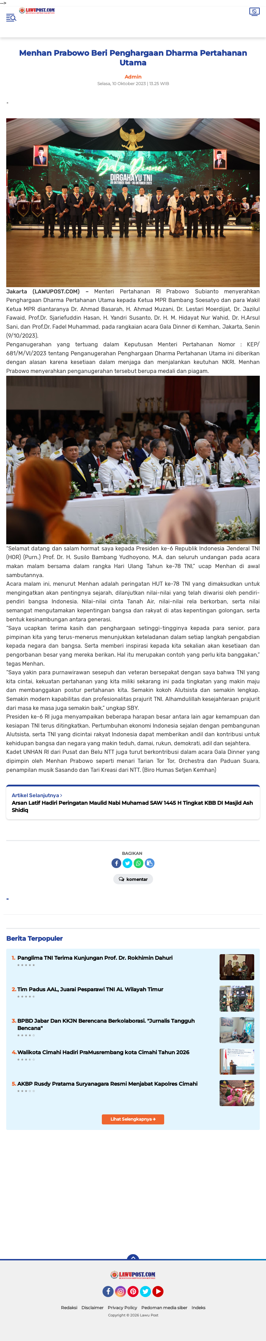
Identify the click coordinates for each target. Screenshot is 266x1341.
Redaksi (69, 1307)
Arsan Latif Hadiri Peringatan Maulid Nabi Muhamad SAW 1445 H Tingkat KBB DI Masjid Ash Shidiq (132, 806)
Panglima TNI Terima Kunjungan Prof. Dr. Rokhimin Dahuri (94, 958)
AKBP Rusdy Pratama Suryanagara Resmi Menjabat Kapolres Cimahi (107, 1083)
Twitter (148, 1294)
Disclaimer (92, 1307)
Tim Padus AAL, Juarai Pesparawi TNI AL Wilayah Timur (90, 989)
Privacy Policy (122, 1307)
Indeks (198, 1307)
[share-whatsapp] (138, 863)
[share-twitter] (127, 863)
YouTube (162, 1294)
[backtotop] (133, 1260)
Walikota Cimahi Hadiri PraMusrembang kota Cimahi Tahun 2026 (103, 1052)
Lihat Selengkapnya (133, 1119)
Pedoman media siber (164, 1307)
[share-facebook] (116, 863)
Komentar (133, 879)
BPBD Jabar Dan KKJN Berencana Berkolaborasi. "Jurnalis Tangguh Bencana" (106, 1024)
